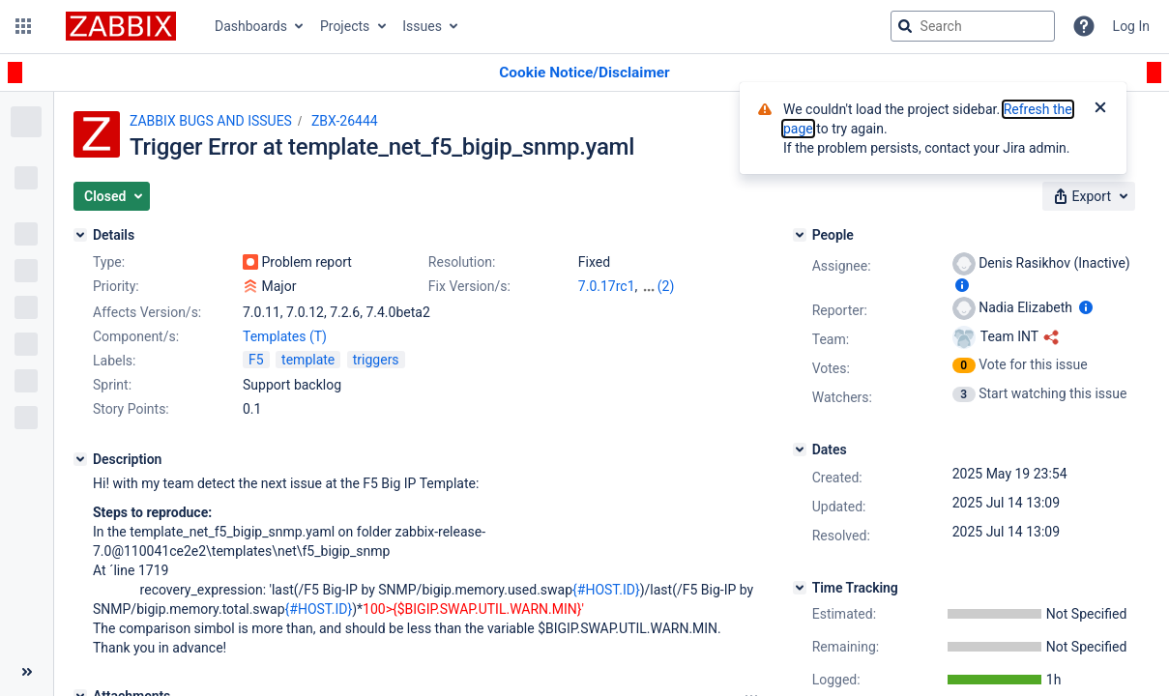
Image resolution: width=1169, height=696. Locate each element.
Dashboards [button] (251, 26)
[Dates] (799, 449)
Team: (830, 339)
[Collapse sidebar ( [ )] (27, 671)
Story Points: (131, 409)
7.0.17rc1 (606, 286)
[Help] (1083, 26)
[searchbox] (973, 26)
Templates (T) (285, 336)
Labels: (114, 360)
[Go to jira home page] (121, 26)
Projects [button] (344, 26)
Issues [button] (422, 26)
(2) (666, 286)
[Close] (1100, 109)
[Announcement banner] (584, 73)
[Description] (80, 459)
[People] (799, 235)
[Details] (80, 235)
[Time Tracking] (799, 587)
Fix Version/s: (469, 286)
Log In (1131, 26)
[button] (23, 26)
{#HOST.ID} (606, 589)
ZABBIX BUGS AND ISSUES (211, 121)
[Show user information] (962, 285)
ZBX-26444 (344, 121)
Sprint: (112, 384)
